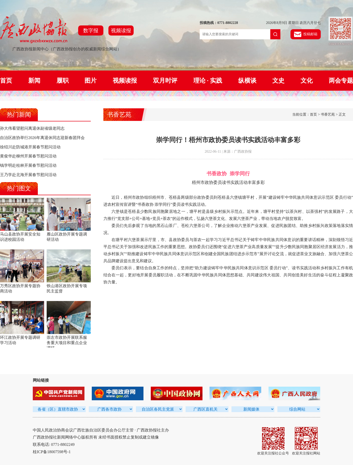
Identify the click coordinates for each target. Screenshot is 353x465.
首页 (6, 80)
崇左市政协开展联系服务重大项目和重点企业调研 (67, 342)
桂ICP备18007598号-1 (52, 452)
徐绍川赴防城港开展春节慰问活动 (30, 147)
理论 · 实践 (207, 80)
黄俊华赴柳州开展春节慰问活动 (28, 156)
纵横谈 (247, 80)
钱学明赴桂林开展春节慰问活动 (28, 165)
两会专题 (341, 80)
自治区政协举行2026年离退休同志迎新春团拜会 (42, 138)
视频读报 (121, 30)
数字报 (90, 30)
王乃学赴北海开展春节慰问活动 (28, 175)
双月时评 (165, 80)
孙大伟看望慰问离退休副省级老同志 (32, 128)
